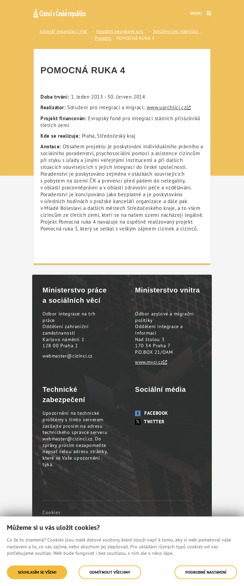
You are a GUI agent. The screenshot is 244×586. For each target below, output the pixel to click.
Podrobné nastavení (205, 572)
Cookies (51, 512)
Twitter (149, 422)
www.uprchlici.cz (167, 107)
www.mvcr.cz (149, 362)
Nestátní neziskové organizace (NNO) (122, 31)
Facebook (151, 413)
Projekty (103, 38)
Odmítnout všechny (109, 572)
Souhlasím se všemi (37, 572)
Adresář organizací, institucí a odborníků (65, 31)
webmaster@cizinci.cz (67, 356)
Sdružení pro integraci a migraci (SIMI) (178, 31)
